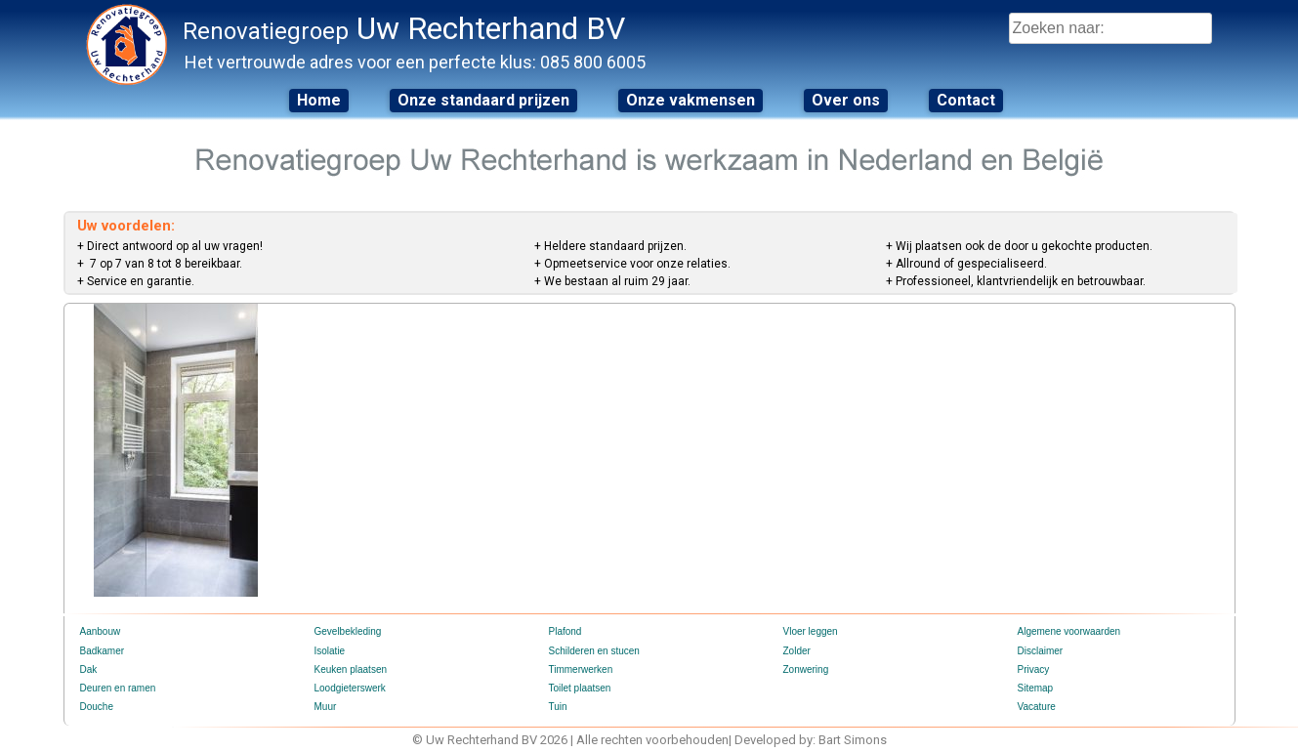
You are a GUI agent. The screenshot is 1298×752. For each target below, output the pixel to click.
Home (319, 100)
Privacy (1034, 669)
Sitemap (1036, 688)
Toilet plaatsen (580, 688)
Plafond (565, 631)
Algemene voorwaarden (1069, 631)
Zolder (797, 651)
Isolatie (330, 651)
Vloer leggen (810, 631)
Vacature (1037, 706)
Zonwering (806, 669)
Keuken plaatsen (351, 669)
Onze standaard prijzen (483, 100)
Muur (325, 706)
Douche (96, 706)
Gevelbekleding (348, 631)
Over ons (846, 100)
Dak (89, 669)
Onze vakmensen (690, 100)
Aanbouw (100, 631)
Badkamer (102, 651)
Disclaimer (1041, 651)
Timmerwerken (581, 669)
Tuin (558, 706)
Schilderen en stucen (594, 651)
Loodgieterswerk (350, 688)
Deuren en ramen (118, 688)
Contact (966, 100)
